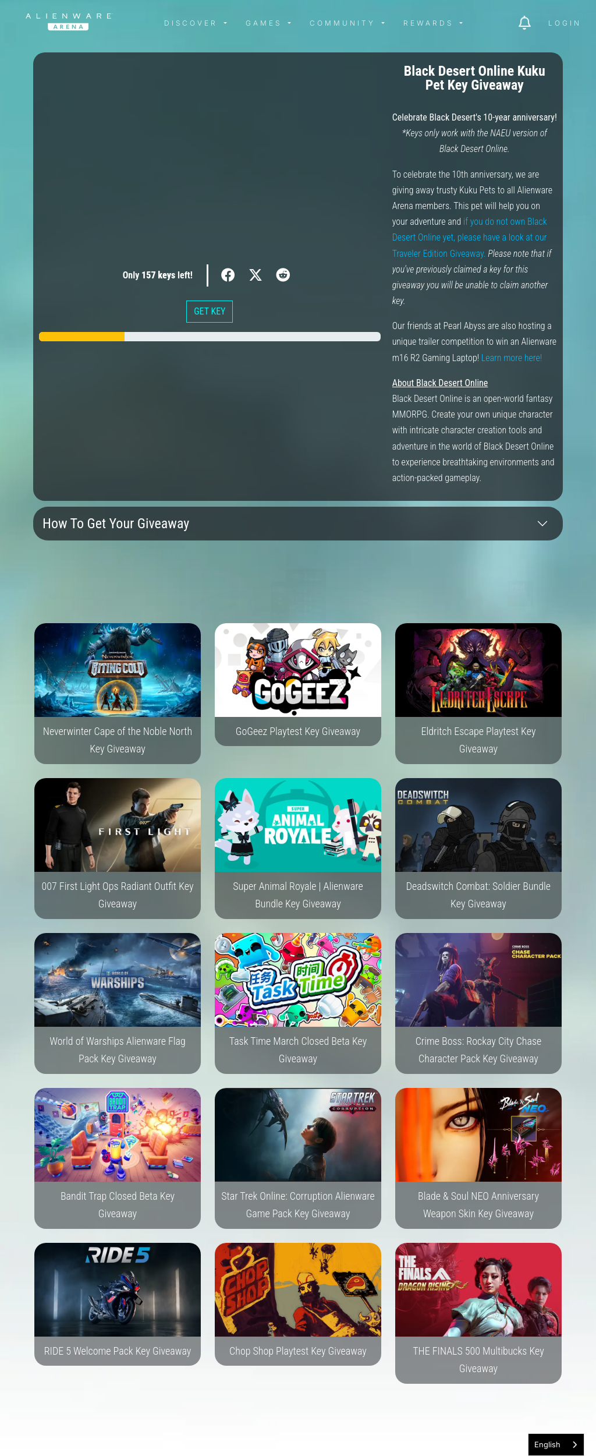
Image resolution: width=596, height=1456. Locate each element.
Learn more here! (511, 357)
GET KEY (209, 311)
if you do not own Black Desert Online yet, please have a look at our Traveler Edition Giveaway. (469, 237)
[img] (143, 23)
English (547, 1444)
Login (564, 23)
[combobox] (556, 1444)
